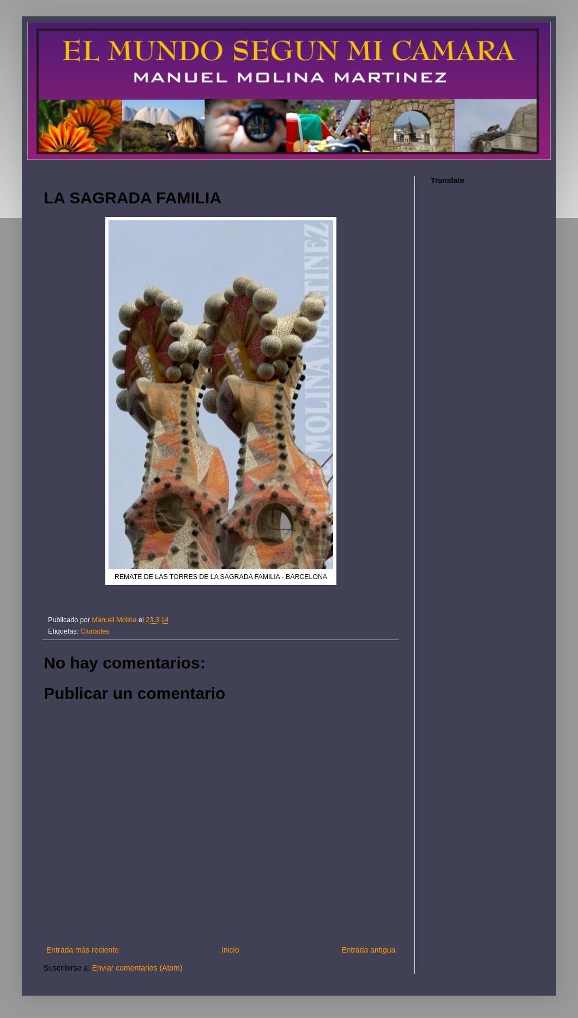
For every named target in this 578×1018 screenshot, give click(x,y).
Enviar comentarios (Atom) (137, 967)
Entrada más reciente (82, 949)
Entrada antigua (368, 949)
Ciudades (95, 631)
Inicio (230, 949)
